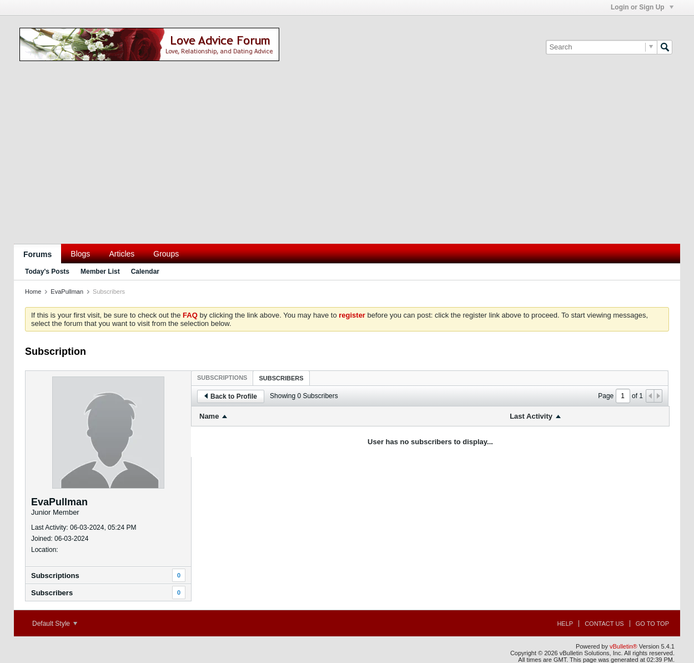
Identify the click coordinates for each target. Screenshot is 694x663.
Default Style (54, 623)
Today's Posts (47, 271)
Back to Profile (230, 396)
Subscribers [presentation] (281, 378)
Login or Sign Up (642, 7)
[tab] (222, 377)
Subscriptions (55, 575)
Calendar (145, 271)
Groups (166, 253)
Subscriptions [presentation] (222, 377)
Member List (100, 271)
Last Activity (531, 416)
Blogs (80, 253)
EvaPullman (67, 291)
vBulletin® (623, 646)
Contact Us (604, 623)
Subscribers (52, 593)
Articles (121, 253)
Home (33, 291)
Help (565, 623)
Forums (37, 254)
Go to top (652, 623)
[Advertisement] (347, 160)
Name (209, 416)
